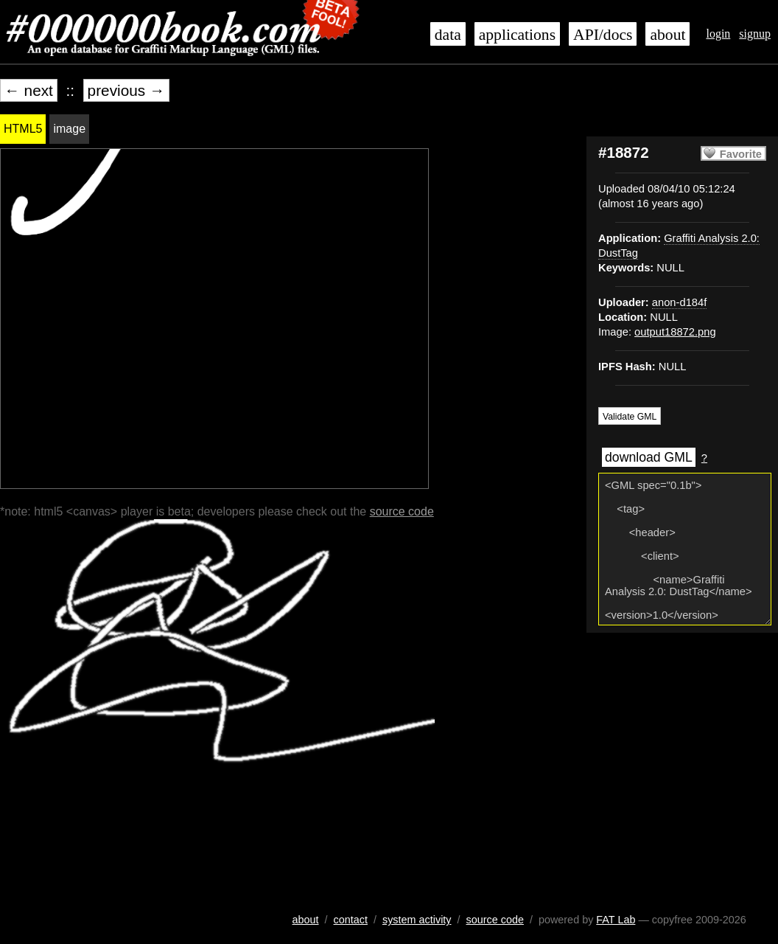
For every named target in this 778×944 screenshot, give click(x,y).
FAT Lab (615, 920)
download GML (649, 457)
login (718, 33)
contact (351, 920)
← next (28, 90)
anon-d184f (679, 302)
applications (517, 35)
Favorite (741, 154)
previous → (126, 90)
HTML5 (23, 128)
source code (402, 511)
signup (755, 33)
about (667, 35)
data (448, 35)
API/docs (602, 35)
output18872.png (675, 332)
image (69, 128)
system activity (417, 920)
